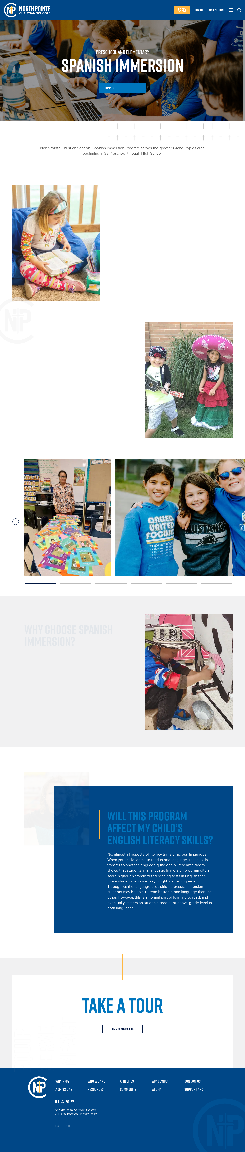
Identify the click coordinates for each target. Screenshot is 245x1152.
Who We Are (96, 1081)
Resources (96, 1089)
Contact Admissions (122, 1029)
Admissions (63, 1089)
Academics (160, 1081)
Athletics (127, 1081)
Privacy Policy (88, 1113)
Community (128, 1089)
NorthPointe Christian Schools (37, 1087)
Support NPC (193, 1089)
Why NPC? (62, 1081)
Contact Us (192, 1081)
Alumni (157, 1089)
